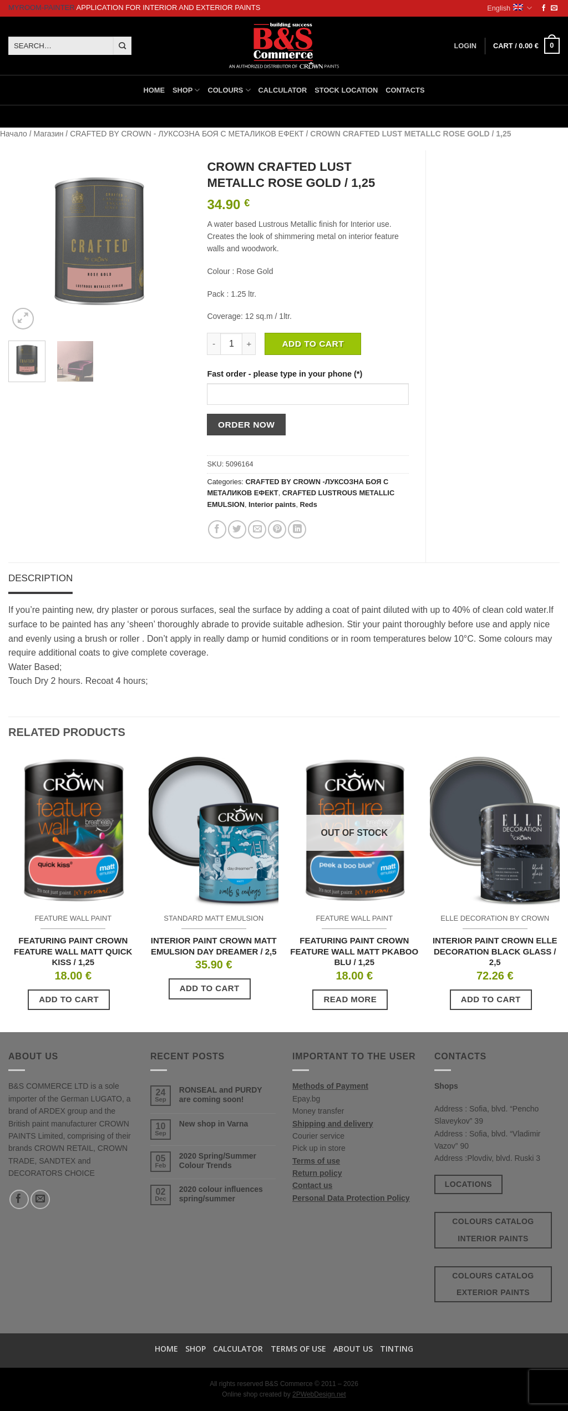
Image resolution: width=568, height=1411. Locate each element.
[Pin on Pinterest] (277, 529)
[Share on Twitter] (237, 529)
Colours (228, 90)
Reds (308, 504)
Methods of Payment (330, 1086)
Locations (468, 1184)
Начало (13, 133)
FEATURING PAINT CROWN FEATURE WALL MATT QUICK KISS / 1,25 (73, 951)
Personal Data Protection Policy (351, 1198)
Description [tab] (40, 578)
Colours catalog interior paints (493, 1230)
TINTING (396, 1348)
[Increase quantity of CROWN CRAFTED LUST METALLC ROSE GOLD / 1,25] (249, 344)
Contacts (405, 90)
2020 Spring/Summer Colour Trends (217, 1160)
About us (353, 1348)
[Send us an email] (554, 8)
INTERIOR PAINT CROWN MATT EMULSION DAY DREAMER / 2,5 (214, 946)
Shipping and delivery (332, 1123)
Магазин (48, 133)
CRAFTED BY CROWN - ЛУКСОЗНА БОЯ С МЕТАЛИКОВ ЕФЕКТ (187, 133)
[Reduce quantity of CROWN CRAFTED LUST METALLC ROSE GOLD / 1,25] (213, 344)
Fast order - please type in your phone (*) (284, 373)
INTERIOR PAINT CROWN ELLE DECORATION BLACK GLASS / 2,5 (495, 951)
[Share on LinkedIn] (297, 529)
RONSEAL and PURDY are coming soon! (220, 1094)
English (509, 8)
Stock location (346, 90)
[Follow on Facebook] (543, 8)
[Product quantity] (231, 344)
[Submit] (122, 46)
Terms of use (316, 1160)
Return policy (317, 1173)
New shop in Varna (213, 1123)
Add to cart (313, 343)
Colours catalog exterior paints (493, 1284)
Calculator (282, 90)
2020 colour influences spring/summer (221, 1194)
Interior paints (272, 504)
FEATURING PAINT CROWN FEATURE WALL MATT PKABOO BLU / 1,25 (354, 951)
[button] (526, 46)
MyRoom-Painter (41, 7)
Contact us (312, 1185)
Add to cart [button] (69, 999)
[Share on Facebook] (217, 529)
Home (154, 90)
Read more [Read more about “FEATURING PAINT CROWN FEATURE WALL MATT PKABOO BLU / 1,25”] (350, 999)
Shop (186, 90)
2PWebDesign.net (319, 1394)
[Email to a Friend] (257, 529)
